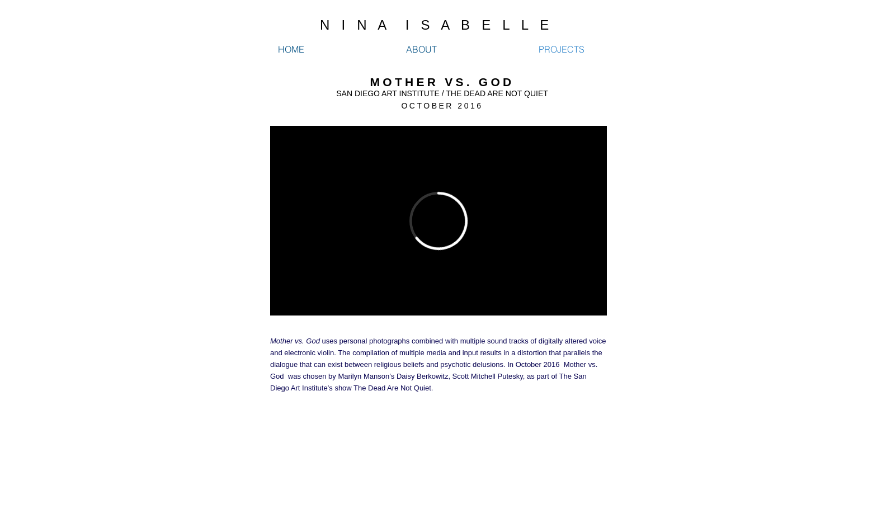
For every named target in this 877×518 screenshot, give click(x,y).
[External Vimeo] (438, 220)
